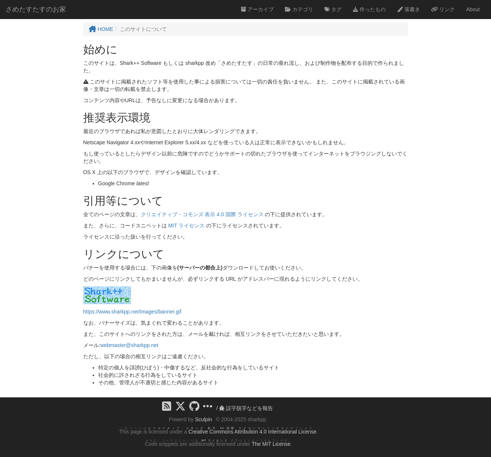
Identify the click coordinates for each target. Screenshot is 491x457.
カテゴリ (299, 9)
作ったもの (369, 9)
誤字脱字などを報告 (246, 408)
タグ (333, 9)
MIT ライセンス (186, 225)
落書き (408, 9)
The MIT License (271, 444)
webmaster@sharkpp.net (129, 345)
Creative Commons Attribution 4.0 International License (252, 432)
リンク (443, 9)
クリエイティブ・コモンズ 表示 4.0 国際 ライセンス (202, 214)
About (473, 9)
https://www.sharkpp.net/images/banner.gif (132, 312)
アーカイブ (257, 9)
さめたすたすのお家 (36, 9)
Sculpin (203, 419)
